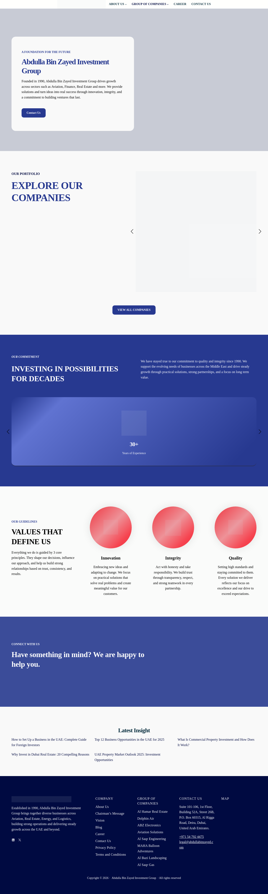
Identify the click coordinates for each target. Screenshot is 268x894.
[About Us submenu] (126, 4)
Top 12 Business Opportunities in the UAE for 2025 (129, 739)
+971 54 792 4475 (191, 836)
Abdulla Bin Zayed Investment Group (134, 878)
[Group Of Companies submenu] (168, 4)
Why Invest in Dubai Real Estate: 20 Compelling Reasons (50, 754)
